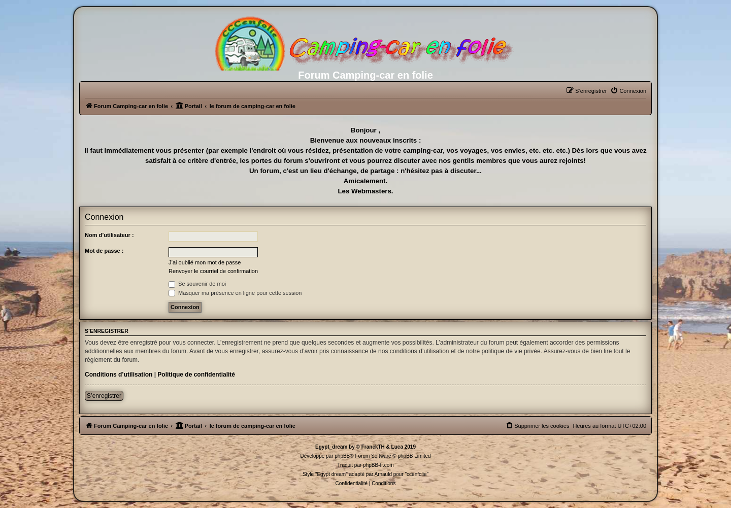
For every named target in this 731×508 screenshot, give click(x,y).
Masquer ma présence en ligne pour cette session (235, 293)
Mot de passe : (104, 251)
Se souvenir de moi (197, 284)
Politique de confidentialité (196, 374)
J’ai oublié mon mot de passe (205, 262)
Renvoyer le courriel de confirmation (213, 271)
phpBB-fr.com (378, 465)
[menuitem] (628, 91)
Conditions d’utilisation (118, 374)
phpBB (342, 456)
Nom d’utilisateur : (109, 235)
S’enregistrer (104, 395)
